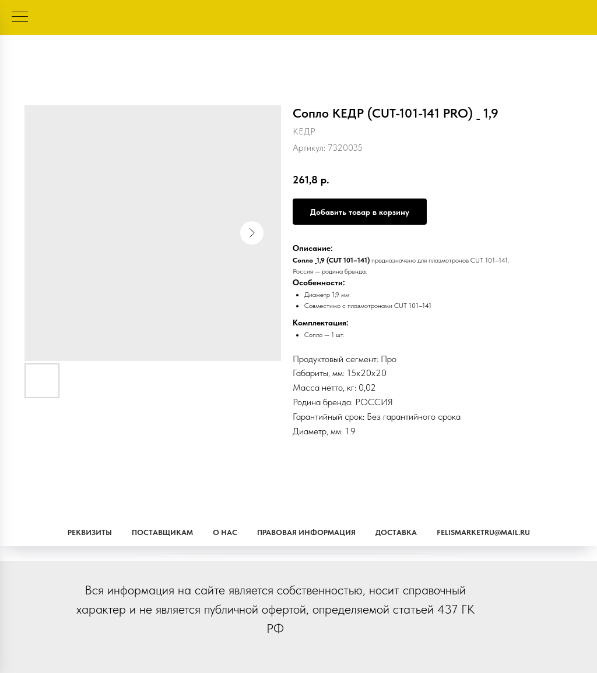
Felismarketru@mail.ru (483, 532)
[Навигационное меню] (20, 17)
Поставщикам (162, 532)
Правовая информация (306, 532)
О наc (225, 532)
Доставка (396, 532)
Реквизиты (90, 532)
